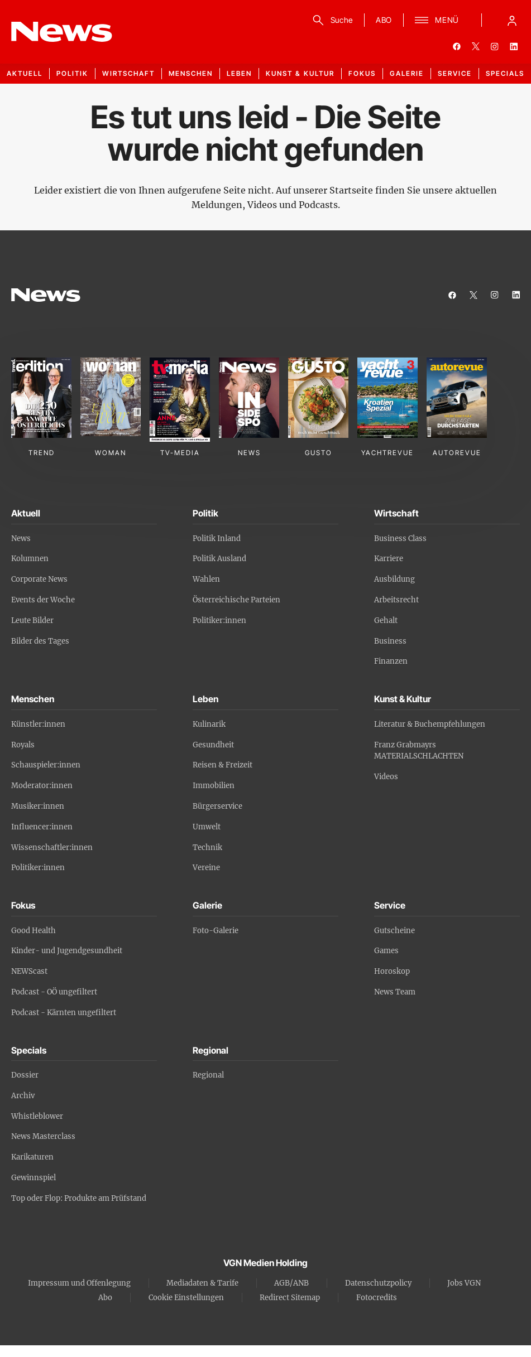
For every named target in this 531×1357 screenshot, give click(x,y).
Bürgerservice (217, 806)
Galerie (407, 73)
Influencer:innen (42, 827)
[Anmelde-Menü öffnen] (512, 20)
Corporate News (39, 579)
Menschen (191, 73)
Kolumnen (30, 558)
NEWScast (29, 971)
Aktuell (24, 73)
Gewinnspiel (33, 1177)
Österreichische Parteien (236, 600)
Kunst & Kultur (300, 73)
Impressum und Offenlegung (79, 1283)
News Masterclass (43, 1136)
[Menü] (437, 20)
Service (455, 73)
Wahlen (206, 579)
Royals (23, 745)
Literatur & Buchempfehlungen (429, 724)
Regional (208, 1075)
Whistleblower (37, 1116)
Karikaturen (32, 1157)
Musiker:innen (37, 806)
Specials (505, 73)
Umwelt (207, 827)
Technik (207, 847)
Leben (239, 73)
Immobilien (214, 785)
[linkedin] (514, 46)
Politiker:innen (219, 620)
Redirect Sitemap (290, 1297)
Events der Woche (43, 600)
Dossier (25, 1075)
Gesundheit (213, 745)
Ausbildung (394, 579)
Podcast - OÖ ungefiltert (54, 992)
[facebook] (457, 46)
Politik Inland (217, 538)
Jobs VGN (464, 1283)
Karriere (388, 558)
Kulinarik (209, 724)
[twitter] (476, 46)
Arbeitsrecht (396, 600)
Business (390, 641)
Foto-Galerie (215, 930)
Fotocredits (376, 1297)
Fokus (362, 73)
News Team (394, 992)
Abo (105, 1297)
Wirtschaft (128, 73)
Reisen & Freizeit (222, 765)
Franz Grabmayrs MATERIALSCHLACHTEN (418, 750)
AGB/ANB (291, 1283)
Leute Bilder (32, 620)
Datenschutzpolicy (378, 1283)
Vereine (206, 867)
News (21, 538)
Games (386, 950)
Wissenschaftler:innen (52, 847)
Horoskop (392, 971)
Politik (72, 73)
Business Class (400, 538)
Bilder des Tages (40, 641)
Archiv (23, 1095)
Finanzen (391, 661)
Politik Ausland (219, 558)
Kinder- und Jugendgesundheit (66, 950)
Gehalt (386, 620)
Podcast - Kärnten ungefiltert (63, 1012)
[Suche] (330, 20)
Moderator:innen (42, 785)
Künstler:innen (38, 724)
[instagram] (495, 46)
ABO (384, 20)
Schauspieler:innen (45, 765)
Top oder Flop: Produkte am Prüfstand (78, 1198)
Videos (386, 776)
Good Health (33, 930)
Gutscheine (394, 930)
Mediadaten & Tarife (202, 1283)
